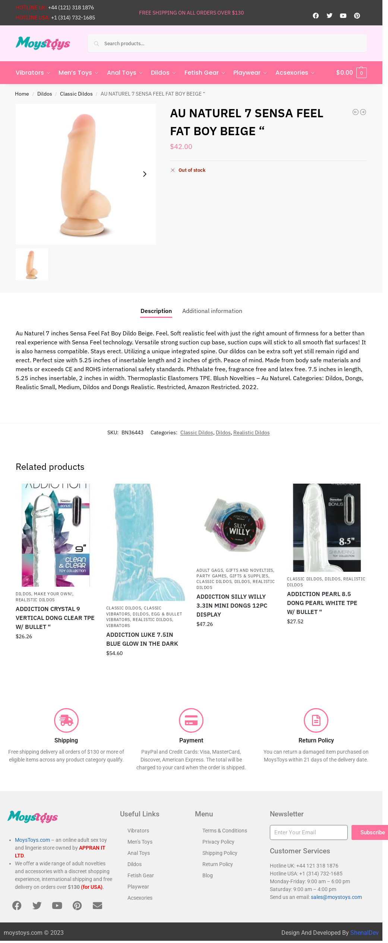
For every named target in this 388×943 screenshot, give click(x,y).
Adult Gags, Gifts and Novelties (234, 570)
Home (22, 93)
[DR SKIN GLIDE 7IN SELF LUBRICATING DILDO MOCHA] (355, 112)
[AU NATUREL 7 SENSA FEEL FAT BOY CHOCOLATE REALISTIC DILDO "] (363, 112)
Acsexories (139, 898)
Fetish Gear (140, 875)
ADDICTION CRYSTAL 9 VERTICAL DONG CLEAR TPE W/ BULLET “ (55, 617)
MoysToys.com (32, 840)
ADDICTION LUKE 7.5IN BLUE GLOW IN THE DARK (142, 639)
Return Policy (217, 864)
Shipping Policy (219, 853)
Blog (207, 875)
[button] (351, 73)
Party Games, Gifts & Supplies (232, 575)
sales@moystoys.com (336, 897)
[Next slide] (144, 174)
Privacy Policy (218, 842)
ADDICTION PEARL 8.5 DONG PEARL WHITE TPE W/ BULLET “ (322, 602)
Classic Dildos (76, 93)
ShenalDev (364, 932)
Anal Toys (138, 853)
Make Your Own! (53, 593)
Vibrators (118, 625)
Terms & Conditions (224, 831)
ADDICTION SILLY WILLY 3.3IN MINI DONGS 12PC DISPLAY (231, 605)
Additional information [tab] (212, 310)
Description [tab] (156, 310)
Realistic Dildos (251, 432)
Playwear (138, 887)
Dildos (44, 93)
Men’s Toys (139, 842)
